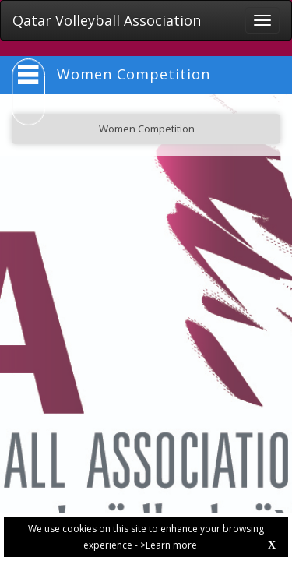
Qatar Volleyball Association (106, 20)
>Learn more (168, 545)
